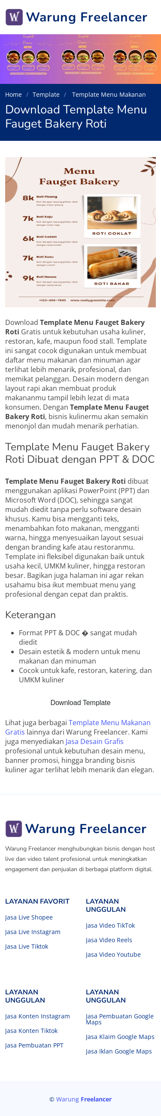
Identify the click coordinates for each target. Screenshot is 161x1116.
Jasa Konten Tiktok (31, 1031)
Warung (84, 1099)
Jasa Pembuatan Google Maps (120, 1019)
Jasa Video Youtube (113, 955)
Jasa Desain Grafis (95, 741)
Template (46, 94)
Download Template (80, 702)
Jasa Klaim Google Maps (120, 1037)
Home (13, 94)
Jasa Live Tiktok (26, 946)
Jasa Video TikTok (110, 926)
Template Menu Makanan (108, 94)
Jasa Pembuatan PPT (34, 1045)
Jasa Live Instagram (33, 932)
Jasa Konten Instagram (37, 1016)
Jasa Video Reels (109, 940)
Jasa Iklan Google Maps (119, 1051)
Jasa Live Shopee (29, 917)
